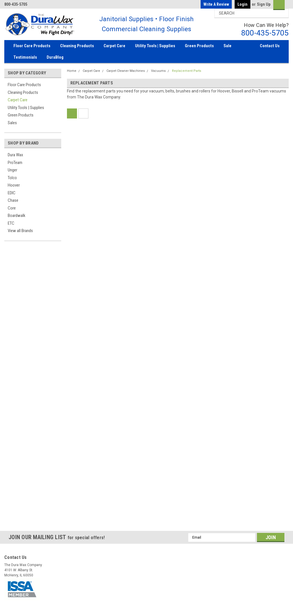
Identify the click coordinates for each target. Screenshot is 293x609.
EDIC (11, 192)
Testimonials (25, 57)
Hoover (14, 185)
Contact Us (270, 45)
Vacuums (158, 71)
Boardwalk (16, 215)
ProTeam (15, 162)
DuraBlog (55, 57)
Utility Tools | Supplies (155, 45)
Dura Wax (15, 154)
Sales (12, 122)
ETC (11, 223)
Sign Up (263, 4)
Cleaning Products (77, 45)
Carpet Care (114, 45)
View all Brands (20, 230)
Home (71, 71)
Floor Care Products (31, 45)
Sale (227, 45)
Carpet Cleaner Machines (125, 71)
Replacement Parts (186, 71)
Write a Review (216, 4)
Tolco (12, 177)
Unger (12, 170)
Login (242, 4)
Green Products (199, 45)
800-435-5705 (265, 32)
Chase (13, 200)
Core (12, 208)
